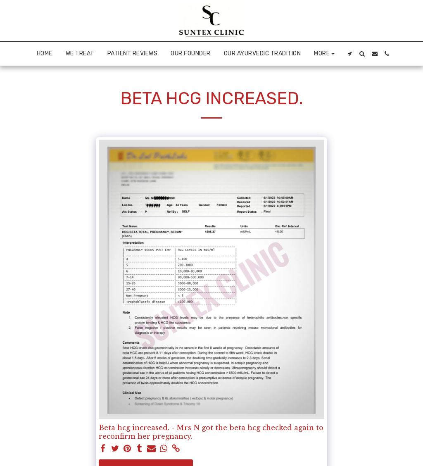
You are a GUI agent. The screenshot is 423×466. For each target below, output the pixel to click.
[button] (350, 54)
